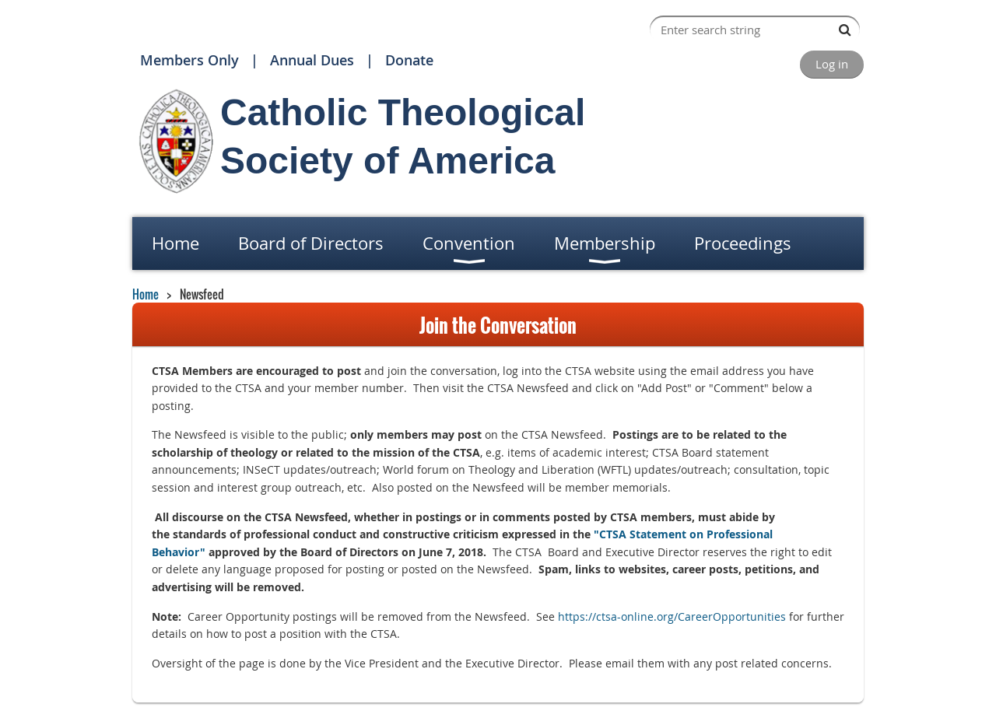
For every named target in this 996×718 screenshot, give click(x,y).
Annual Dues (312, 60)
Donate (409, 60)
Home (145, 294)
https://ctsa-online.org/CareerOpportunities (672, 616)
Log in (831, 64)
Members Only (189, 60)
